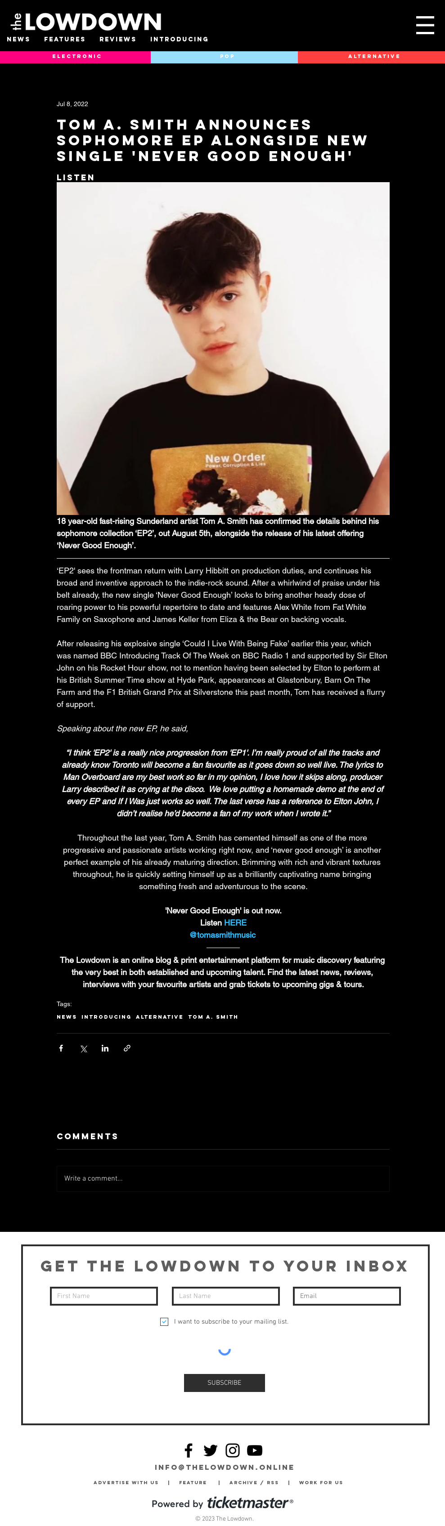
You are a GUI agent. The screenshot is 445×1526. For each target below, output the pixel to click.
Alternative (160, 1017)
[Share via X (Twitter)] (83, 1048)
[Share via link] (127, 1048)
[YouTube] (254, 1450)
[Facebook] (188, 1450)
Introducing (106, 1017)
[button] (425, 25)
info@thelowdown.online (225, 1467)
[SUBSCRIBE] (224, 1383)
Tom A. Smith (213, 1017)
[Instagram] (232, 1450)
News (67, 1017)
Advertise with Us (126, 1483)
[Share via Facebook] (61, 1048)
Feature (198, 1483)
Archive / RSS (256, 1483)
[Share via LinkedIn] (105, 1048)
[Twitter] (210, 1450)
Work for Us (323, 1483)
